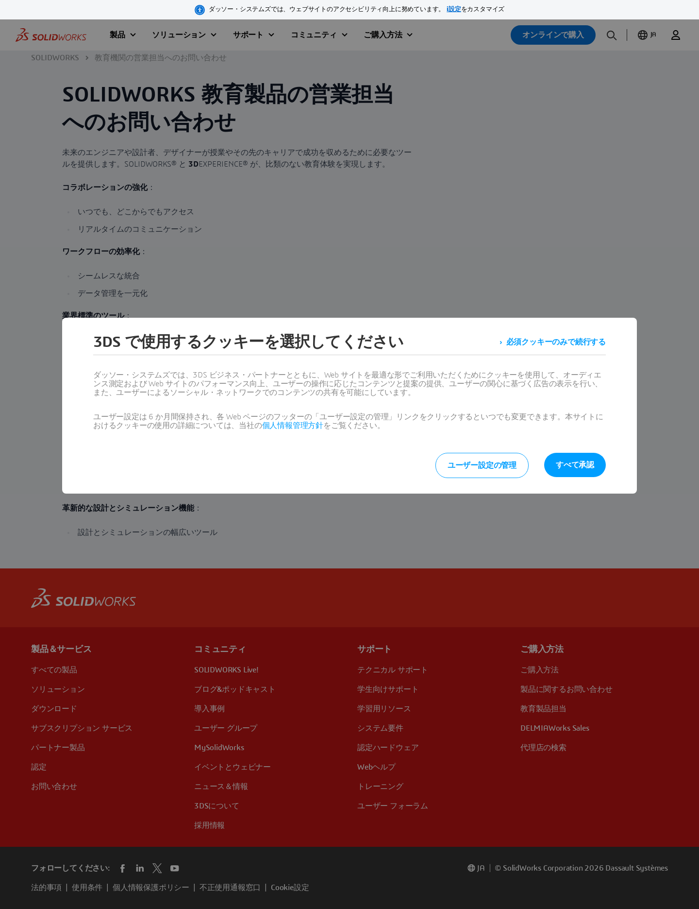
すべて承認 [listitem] (575, 465)
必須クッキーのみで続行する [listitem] (556, 342)
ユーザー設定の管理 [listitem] (482, 465)
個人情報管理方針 (292, 425)
